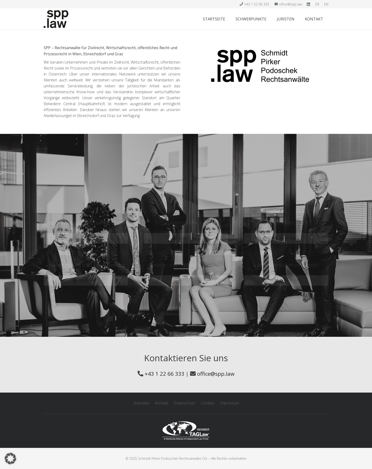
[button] (10, 458)
